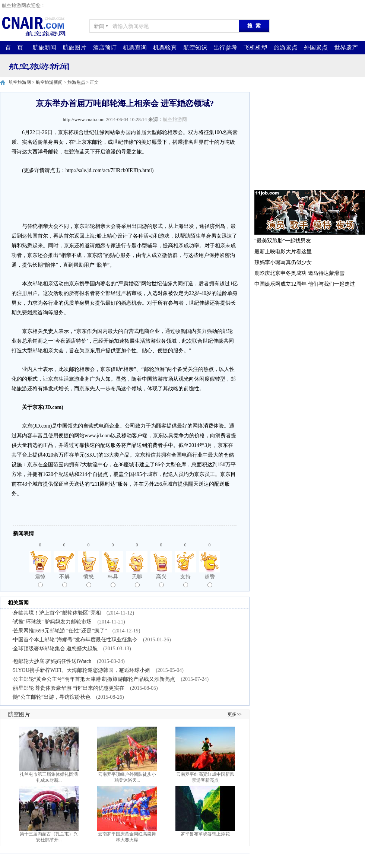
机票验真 (165, 47)
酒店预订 (105, 47)
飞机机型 (255, 47)
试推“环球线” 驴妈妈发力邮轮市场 (52, 622)
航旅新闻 (44, 47)
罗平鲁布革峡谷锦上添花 (205, 833)
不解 (64, 580)
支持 (185, 580)
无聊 (137, 580)
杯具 (113, 580)
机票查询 (135, 47)
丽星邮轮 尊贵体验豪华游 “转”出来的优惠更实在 (68, 688)
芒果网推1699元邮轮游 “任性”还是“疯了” (60, 631)
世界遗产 (346, 47)
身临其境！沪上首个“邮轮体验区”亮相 (57, 613)
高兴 (161, 580)
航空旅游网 (20, 82)
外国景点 (316, 47)
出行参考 (225, 47)
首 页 (14, 47)
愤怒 (88, 580)
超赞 (209, 580)
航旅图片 (74, 47)
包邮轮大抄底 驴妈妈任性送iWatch (52, 661)
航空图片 (19, 714)
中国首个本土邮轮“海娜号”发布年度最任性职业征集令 (75, 639)
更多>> (235, 714)
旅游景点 (286, 47)
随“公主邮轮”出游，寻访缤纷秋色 (52, 697)
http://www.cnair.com (84, 119)
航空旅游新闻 (49, 82)
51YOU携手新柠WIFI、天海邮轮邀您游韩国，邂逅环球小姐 (81, 670)
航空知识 (195, 47)
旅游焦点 (76, 82)
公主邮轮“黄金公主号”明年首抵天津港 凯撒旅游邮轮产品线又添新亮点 (94, 679)
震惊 (40, 580)
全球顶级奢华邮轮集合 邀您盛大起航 (55, 648)
